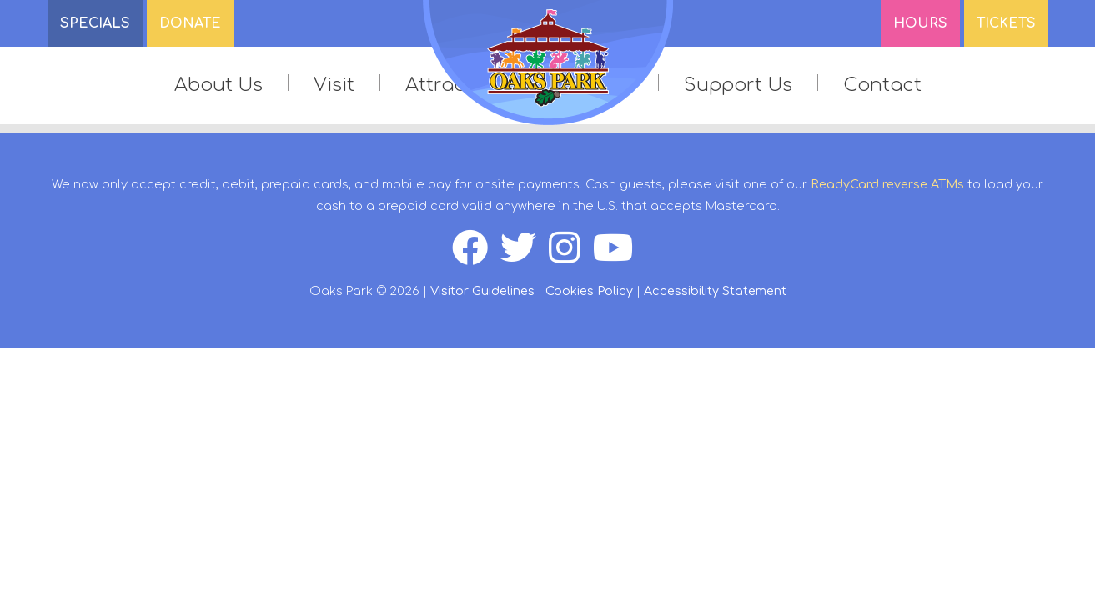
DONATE (190, 23)
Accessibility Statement (715, 291)
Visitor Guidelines (482, 291)
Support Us (738, 84)
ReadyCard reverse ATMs (887, 184)
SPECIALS (95, 23)
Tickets (1006, 23)
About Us (218, 84)
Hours (920, 23)
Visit (334, 84)
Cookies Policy (589, 291)
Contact (882, 84)
